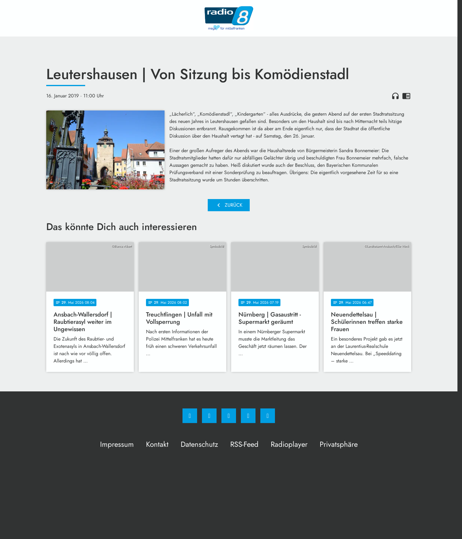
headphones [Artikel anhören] (395, 96)
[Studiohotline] (248, 415)
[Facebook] (189, 415)
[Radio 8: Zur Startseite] (228, 18)
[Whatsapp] (228, 415)
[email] (267, 415)
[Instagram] (209, 415)
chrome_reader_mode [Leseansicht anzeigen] (406, 96)
